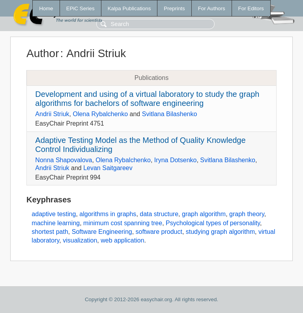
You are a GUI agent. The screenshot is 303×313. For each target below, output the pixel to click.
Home (46, 8)
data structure (159, 214)
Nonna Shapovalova (63, 160)
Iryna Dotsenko (175, 160)
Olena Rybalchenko (100, 114)
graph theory (246, 214)
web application (122, 240)
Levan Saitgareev (108, 168)
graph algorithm (204, 214)
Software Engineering (102, 231)
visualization (80, 240)
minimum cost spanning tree (122, 223)
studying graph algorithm (220, 231)
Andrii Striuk (52, 114)
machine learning (56, 223)
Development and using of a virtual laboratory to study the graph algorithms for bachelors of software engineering (147, 98)
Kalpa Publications (129, 8)
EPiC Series (80, 8)
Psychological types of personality (213, 223)
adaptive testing (54, 214)
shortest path (50, 231)
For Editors (251, 8)
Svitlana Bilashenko (169, 114)
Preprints (174, 8)
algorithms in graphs (107, 214)
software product (159, 231)
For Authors (211, 8)
